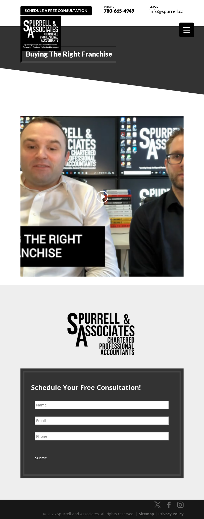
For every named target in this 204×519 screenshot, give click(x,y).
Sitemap (146, 511)
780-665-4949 (121, 9)
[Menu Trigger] (186, 30)
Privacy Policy (171, 511)
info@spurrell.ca (167, 11)
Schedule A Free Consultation (58, 10)
